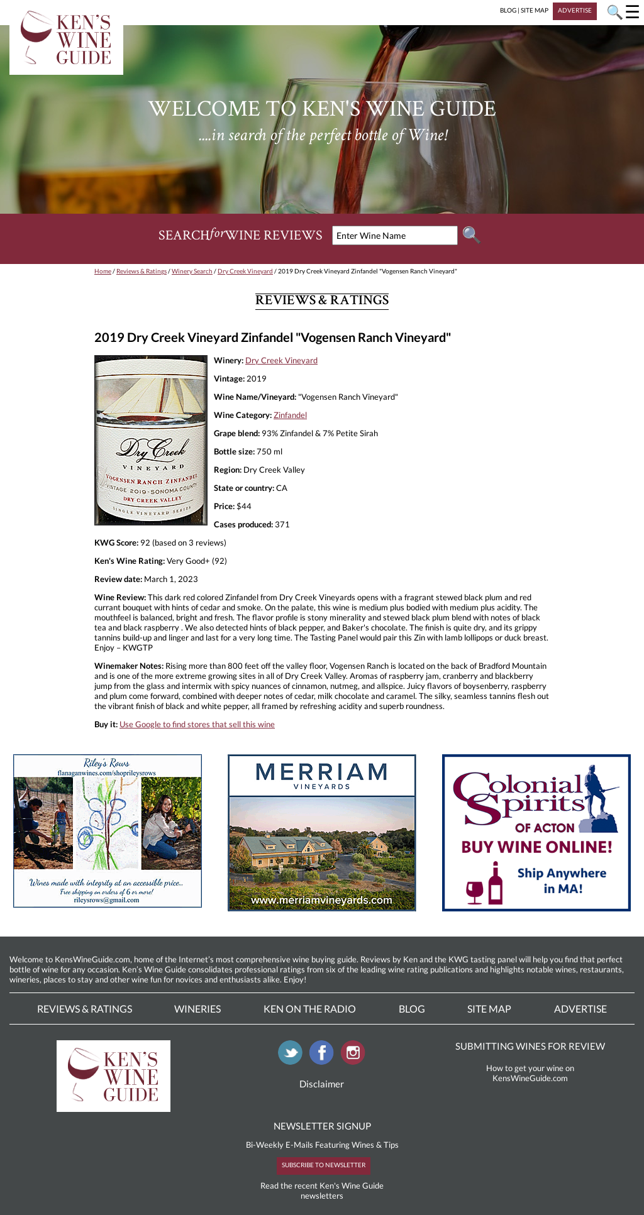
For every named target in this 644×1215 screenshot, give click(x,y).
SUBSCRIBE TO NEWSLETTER (323, 1164)
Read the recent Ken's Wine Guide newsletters (322, 1190)
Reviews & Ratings (141, 271)
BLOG (508, 10)
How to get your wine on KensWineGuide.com (530, 1073)
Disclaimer (321, 1083)
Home (102, 271)
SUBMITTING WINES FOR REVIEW (530, 1046)
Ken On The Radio (310, 1008)
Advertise (580, 1008)
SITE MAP (534, 10)
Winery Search (192, 271)
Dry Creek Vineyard (245, 271)
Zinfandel (290, 415)
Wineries (197, 1008)
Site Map (489, 1008)
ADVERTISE (575, 10)
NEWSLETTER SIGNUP (322, 1125)
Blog (412, 1008)
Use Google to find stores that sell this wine (197, 724)
